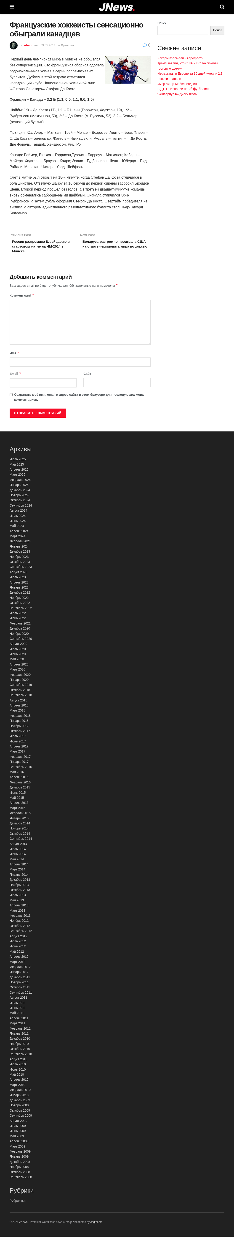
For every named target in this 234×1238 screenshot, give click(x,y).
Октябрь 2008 (20, 1173)
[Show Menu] (12, 7)
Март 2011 (17, 1024)
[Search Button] (222, 7)
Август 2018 (18, 702)
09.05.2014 (48, 45)
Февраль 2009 (20, 1153)
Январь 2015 (19, 819)
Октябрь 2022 (20, 604)
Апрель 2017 (19, 748)
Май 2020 (17, 661)
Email (15, 375)
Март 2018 (17, 712)
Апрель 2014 (19, 865)
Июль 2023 (18, 578)
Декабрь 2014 (20, 824)
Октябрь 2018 (20, 691)
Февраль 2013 (20, 917)
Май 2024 (17, 527)
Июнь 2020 (18, 655)
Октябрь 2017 (20, 732)
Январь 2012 (19, 973)
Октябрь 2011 (20, 989)
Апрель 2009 (19, 1142)
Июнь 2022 (18, 619)
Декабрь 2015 (20, 789)
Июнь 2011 (18, 1009)
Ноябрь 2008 (19, 1168)
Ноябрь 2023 (19, 558)
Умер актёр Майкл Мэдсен (177, 84)
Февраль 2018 (20, 717)
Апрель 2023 (19, 584)
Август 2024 (18, 512)
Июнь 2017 (18, 742)
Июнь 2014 (18, 855)
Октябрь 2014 (20, 835)
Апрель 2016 (19, 778)
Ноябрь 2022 (19, 599)
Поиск (161, 23)
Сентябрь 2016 (21, 768)
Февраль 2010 (20, 1091)
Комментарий (22, 296)
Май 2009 (17, 1137)
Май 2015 (17, 799)
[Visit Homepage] (117, 7)
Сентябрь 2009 (21, 1117)
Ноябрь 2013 (19, 886)
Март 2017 (17, 753)
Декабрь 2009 (20, 1101)
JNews (23, 1223)
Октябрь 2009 (20, 1112)
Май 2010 (17, 1076)
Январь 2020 (19, 681)
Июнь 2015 (18, 794)
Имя (14, 354)
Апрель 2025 (19, 471)
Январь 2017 (19, 763)
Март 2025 (17, 476)
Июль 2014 (18, 850)
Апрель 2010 (19, 1081)
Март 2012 (17, 963)
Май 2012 (17, 953)
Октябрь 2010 (20, 1050)
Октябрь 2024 (20, 501)
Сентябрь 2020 (21, 640)
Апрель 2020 (19, 666)
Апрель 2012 (19, 958)
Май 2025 (17, 466)
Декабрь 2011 (20, 978)
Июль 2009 (18, 1127)
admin (28, 45)
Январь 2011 (19, 1035)
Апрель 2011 (19, 1019)
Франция (67, 45)
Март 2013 (17, 912)
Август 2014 (18, 845)
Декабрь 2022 (20, 594)
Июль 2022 (18, 614)
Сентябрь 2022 (21, 609)
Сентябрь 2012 (21, 932)
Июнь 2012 (18, 947)
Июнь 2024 (18, 522)
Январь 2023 (19, 589)
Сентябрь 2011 (21, 994)
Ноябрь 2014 (19, 830)
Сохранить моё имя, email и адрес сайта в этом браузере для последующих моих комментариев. (79, 398)
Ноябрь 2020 (19, 635)
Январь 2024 (19, 548)
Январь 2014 (19, 876)
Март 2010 (17, 1086)
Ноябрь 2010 (19, 1045)
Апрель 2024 (19, 532)
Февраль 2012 (20, 968)
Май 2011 (17, 1014)
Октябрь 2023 (20, 563)
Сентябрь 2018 (21, 696)
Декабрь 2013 (20, 881)
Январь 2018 (19, 722)
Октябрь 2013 (20, 891)
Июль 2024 (18, 517)
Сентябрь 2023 (21, 568)
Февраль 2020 (20, 676)
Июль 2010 (18, 1065)
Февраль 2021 (20, 625)
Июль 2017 (18, 737)
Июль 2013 (18, 896)
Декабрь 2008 (20, 1163)
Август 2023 (18, 573)
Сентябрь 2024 (21, 507)
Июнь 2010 (18, 1071)
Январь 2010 (19, 1096)
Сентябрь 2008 (21, 1178)
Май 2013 (17, 901)
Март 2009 (17, 1148)
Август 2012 (18, 937)
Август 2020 (18, 645)
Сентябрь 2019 (21, 686)
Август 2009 (18, 1122)
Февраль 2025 (20, 481)
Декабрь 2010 (20, 1040)
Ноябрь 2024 (19, 496)
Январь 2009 (19, 1158)
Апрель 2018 (19, 707)
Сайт (87, 375)
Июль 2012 (18, 942)
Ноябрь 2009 (19, 1106)
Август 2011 (18, 999)
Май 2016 (17, 773)
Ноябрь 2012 (19, 922)
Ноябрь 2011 (19, 983)
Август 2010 (18, 1060)
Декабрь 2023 (20, 553)
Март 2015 (17, 809)
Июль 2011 (18, 1004)
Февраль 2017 (20, 758)
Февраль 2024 (20, 543)
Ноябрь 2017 (19, 727)
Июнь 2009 (18, 1132)
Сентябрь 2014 (21, 840)
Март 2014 (17, 871)
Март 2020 (17, 671)
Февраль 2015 (20, 814)
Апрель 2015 (19, 804)
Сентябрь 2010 (21, 1055)
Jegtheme (96, 1223)
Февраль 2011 (20, 1030)
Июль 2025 (18, 460)
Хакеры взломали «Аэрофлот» (180, 58)
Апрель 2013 (19, 906)
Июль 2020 (18, 650)
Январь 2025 (19, 486)
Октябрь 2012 (20, 927)
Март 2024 (17, 537)
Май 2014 (17, 860)
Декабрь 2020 (20, 630)
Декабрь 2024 (20, 491)
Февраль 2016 (20, 783)
